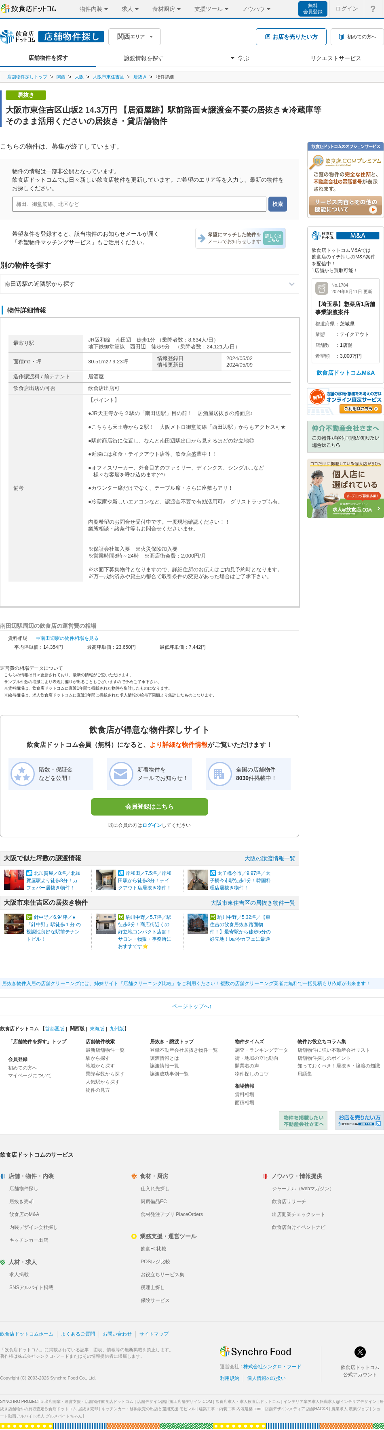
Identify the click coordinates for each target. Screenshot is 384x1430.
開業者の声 (247, 1066)
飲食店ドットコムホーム (26, 1334)
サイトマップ (154, 1334)
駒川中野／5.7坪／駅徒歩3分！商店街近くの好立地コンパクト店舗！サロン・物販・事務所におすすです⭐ (144, 931)
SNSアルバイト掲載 (31, 1287)
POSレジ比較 (155, 1261)
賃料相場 (244, 1094)
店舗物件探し (23, 1188)
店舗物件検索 (100, 1041)
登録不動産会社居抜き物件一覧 (184, 1050)
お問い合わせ (117, 1334)
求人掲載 (19, 1274)
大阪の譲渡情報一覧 (270, 858)
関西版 (77, 1029)
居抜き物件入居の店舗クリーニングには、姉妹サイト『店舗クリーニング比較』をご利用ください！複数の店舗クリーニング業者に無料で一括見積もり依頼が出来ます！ (186, 983)
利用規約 (229, 1378)
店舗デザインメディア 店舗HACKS (296, 1409)
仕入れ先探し (155, 1188)
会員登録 (17, 1059)
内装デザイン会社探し (33, 1227)
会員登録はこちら (149, 806)
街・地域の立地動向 (257, 1058)
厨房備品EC (154, 1201)
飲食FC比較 (154, 1249)
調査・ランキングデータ (261, 1050)
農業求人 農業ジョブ (350, 1409)
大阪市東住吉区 (108, 76)
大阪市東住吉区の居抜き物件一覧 (253, 903)
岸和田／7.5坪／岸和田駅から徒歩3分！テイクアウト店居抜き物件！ (144, 880)
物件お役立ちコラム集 (321, 1041)
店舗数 (322, 345)
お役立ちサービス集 (162, 1274)
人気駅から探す (103, 1082)
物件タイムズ (249, 1041)
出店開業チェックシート (298, 1214)
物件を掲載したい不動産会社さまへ (303, 1120)
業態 (320, 334)
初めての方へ (22, 1068)
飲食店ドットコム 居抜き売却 (359, 1120)
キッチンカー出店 (28, 1240)
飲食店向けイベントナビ (298, 1227)
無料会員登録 (313, 9)
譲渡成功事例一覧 (169, 1074)
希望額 (322, 356)
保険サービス (155, 1300)
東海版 (97, 1029)
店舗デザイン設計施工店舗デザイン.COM (174, 1401)
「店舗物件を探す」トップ (37, 1041)
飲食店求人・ (247, 1401)
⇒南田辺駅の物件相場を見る (67, 638)
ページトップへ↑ (192, 1006)
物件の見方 (98, 1090)
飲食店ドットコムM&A (345, 372)
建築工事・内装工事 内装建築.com (230, 1409)
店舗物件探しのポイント (324, 1058)
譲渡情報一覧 (164, 1066)
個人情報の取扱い (266, 1378)
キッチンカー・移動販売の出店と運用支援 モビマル (148, 1409)
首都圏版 (54, 1029)
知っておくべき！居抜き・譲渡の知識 (338, 1066)
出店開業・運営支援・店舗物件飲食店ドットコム (88, 1401)
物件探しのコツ (252, 1074)
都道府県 (325, 324)
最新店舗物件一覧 (105, 1050)
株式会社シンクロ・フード (272, 1366)
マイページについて (30, 1075)
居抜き (140, 76)
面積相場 (244, 1102)
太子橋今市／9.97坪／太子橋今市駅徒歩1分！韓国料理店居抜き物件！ (240, 880)
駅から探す (98, 1058)
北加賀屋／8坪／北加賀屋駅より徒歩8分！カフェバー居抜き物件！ (53, 880)
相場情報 (244, 1086)
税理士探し (153, 1287)
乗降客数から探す (105, 1074)
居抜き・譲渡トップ (172, 1041)
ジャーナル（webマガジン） (303, 1188)
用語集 (304, 1074)
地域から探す (100, 1066)
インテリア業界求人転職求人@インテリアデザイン (329, 1401)
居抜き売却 (21, 1201)
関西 (61, 76)
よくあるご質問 (78, 1334)
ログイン (152, 825)
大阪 (79, 76)
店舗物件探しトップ (27, 76)
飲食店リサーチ (289, 1201)
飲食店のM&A (24, 1214)
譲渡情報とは (164, 1058)
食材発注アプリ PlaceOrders (172, 1214)
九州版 (117, 1029)
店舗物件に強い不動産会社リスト (333, 1050)
